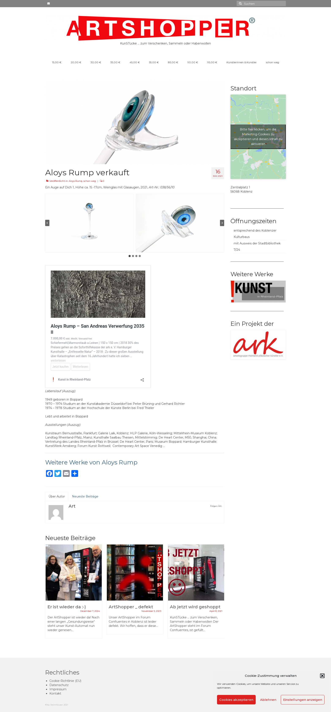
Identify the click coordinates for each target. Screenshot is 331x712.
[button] (322, 676)
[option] (73, 593)
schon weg (89, 181)
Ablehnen (268, 700)
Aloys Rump (75, 181)
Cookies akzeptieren (236, 700)
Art (72, 506)
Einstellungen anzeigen (302, 700)
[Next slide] (222, 223)
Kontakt (55, 693)
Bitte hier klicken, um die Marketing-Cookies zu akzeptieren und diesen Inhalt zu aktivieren (258, 136)
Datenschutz (59, 685)
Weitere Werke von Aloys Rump (91, 462)
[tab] (130, 256)
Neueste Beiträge (85, 496)
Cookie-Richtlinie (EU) (65, 681)
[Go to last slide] (47, 223)
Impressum (57, 689)
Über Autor (57, 496)
